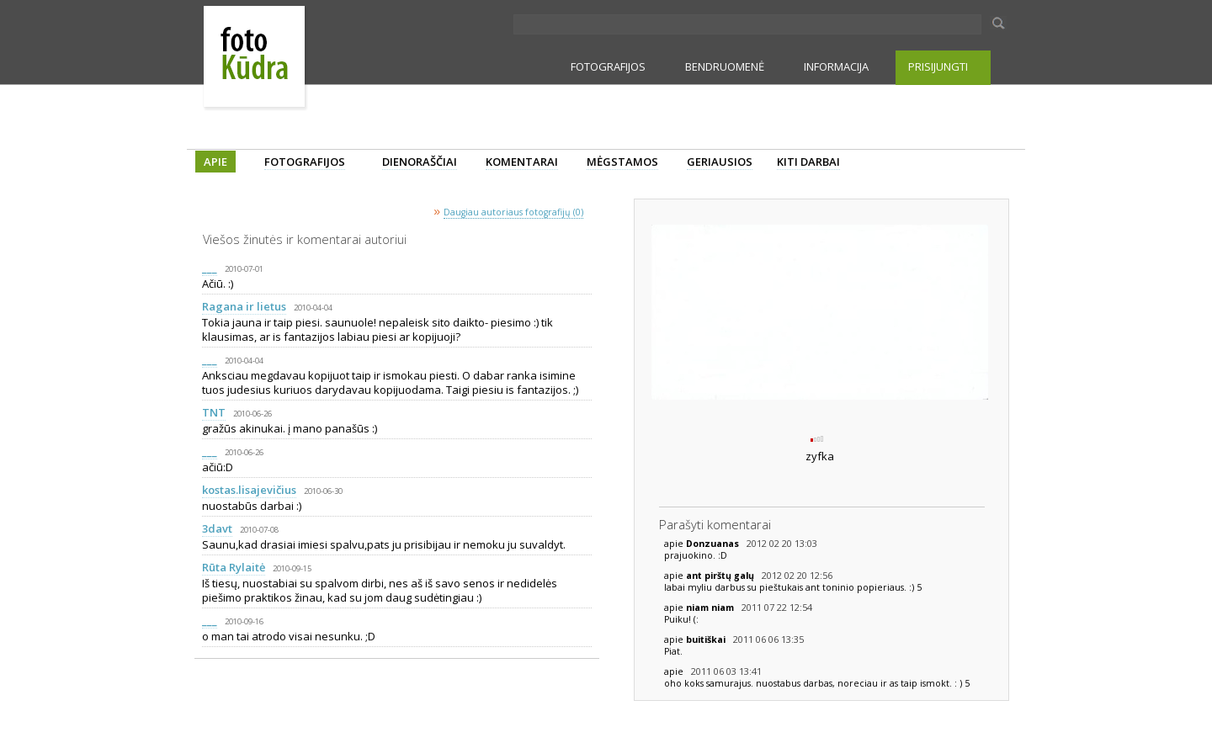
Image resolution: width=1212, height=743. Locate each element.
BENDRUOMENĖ (724, 66)
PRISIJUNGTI (938, 66)
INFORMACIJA (836, 66)
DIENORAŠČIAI (419, 161)
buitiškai (707, 639)
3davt (217, 528)
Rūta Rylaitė (233, 567)
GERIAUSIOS (719, 161)
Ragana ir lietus (244, 306)
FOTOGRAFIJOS (608, 66)
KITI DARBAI (808, 161)
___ (209, 267)
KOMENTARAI (522, 161)
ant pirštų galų (721, 575)
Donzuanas (714, 543)
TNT (214, 412)
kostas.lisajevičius (249, 489)
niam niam (711, 607)
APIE (215, 161)
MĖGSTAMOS (622, 161)
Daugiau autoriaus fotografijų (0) (513, 212)
